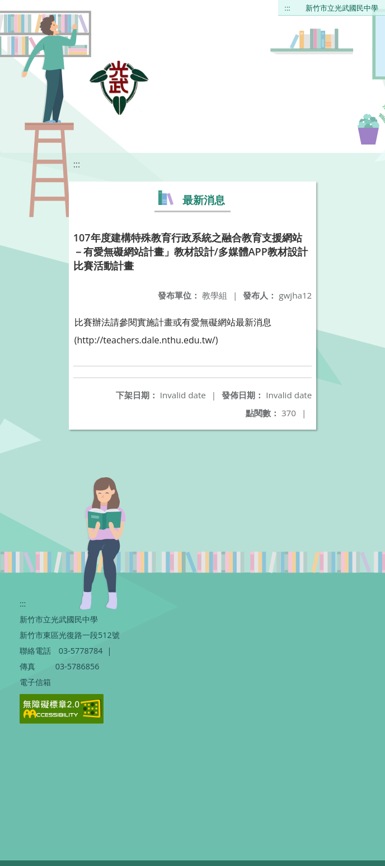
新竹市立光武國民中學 (342, 8)
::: (287, 8)
